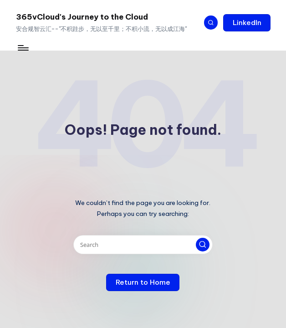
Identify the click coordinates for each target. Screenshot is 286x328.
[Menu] (22, 48)
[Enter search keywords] (142, 244)
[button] (247, 22)
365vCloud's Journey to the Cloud (82, 16)
